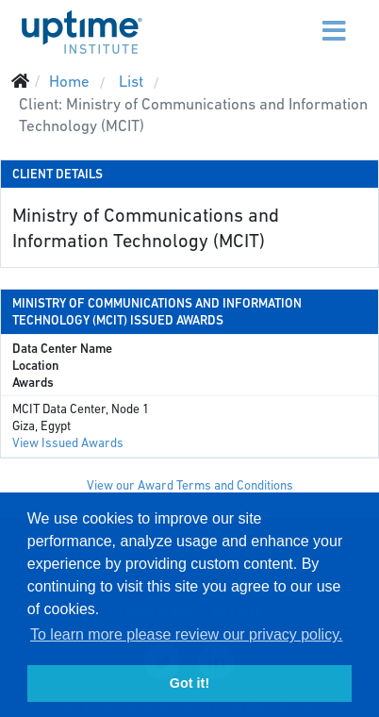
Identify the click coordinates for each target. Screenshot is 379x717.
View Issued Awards (68, 443)
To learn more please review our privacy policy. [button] (186, 634)
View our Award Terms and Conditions (190, 485)
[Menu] (296, 19)
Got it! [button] (189, 683)
